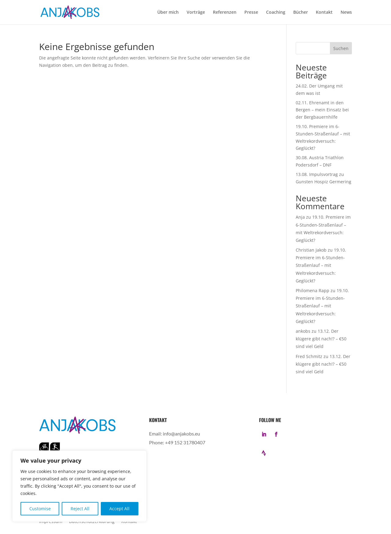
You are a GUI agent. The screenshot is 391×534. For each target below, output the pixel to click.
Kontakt (324, 12)
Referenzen (224, 12)
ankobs (303, 331)
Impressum (50, 521)
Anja (300, 217)
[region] (79, 486)
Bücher (300, 12)
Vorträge (196, 12)
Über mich (168, 12)
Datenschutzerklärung (92, 521)
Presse (251, 12)
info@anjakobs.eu (181, 433)
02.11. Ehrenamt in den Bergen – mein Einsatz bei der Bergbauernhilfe (322, 110)
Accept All (119, 508)
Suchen (341, 48)
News (346, 12)
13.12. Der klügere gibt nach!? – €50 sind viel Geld (321, 338)
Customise (40, 508)
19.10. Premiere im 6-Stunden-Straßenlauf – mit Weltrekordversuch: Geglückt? (321, 265)
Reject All (80, 508)
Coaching (275, 12)
